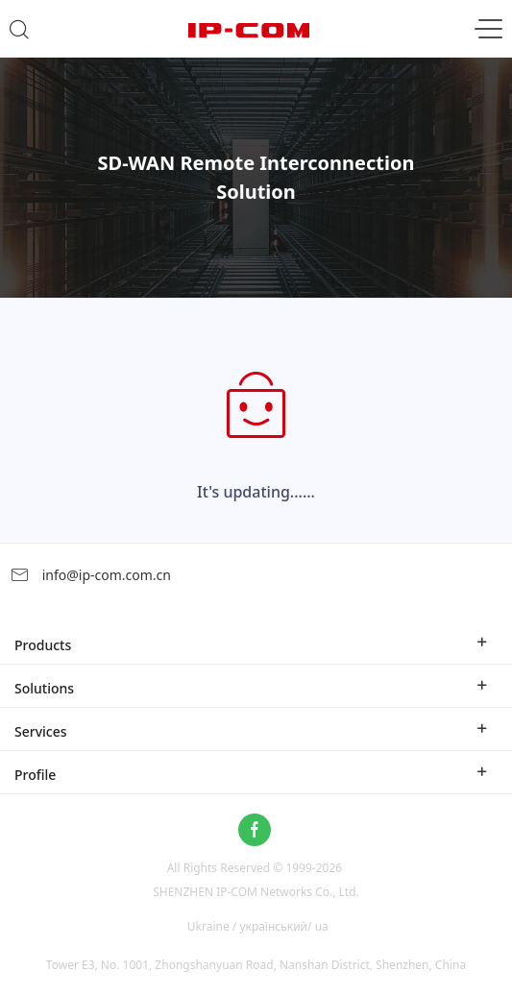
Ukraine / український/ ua (258, 926)
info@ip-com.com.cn (90, 575)
